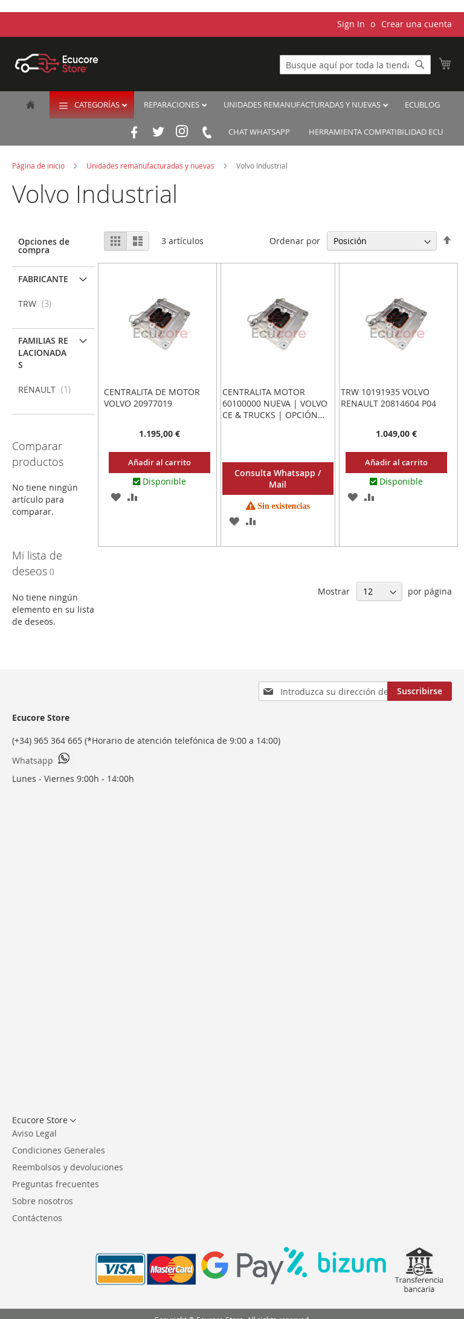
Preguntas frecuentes (55, 1184)
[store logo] (57, 63)
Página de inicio (39, 165)
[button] (116, 496)
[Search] (420, 64)
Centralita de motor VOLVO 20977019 (152, 397)
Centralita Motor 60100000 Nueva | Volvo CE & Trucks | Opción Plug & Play (274, 409)
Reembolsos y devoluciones (67, 1167)
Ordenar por (294, 241)
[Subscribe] (419, 691)
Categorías (97, 104)
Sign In (351, 24)
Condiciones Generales (58, 1150)
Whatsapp (43, 759)
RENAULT (48, 389)
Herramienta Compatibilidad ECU (376, 131)
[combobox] (355, 64)
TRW (38, 303)
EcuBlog (422, 104)
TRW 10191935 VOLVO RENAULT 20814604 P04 (388, 397)
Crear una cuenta (416, 24)
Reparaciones (172, 104)
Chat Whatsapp (259, 131)
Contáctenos (37, 1218)
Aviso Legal (34, 1133)
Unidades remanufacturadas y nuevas (303, 104)
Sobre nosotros (42, 1201)
